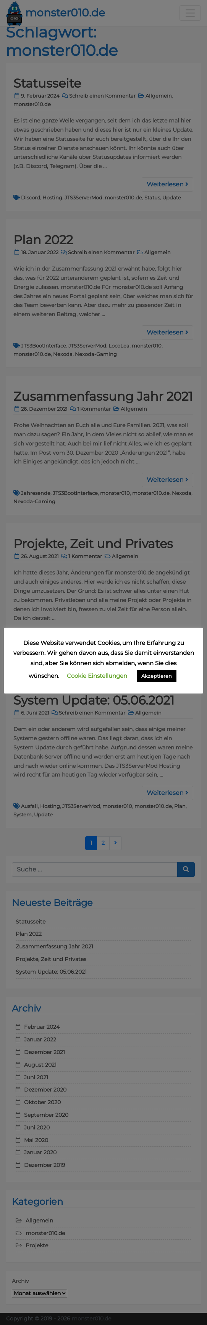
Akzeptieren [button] (156, 676)
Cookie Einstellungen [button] (97, 675)
